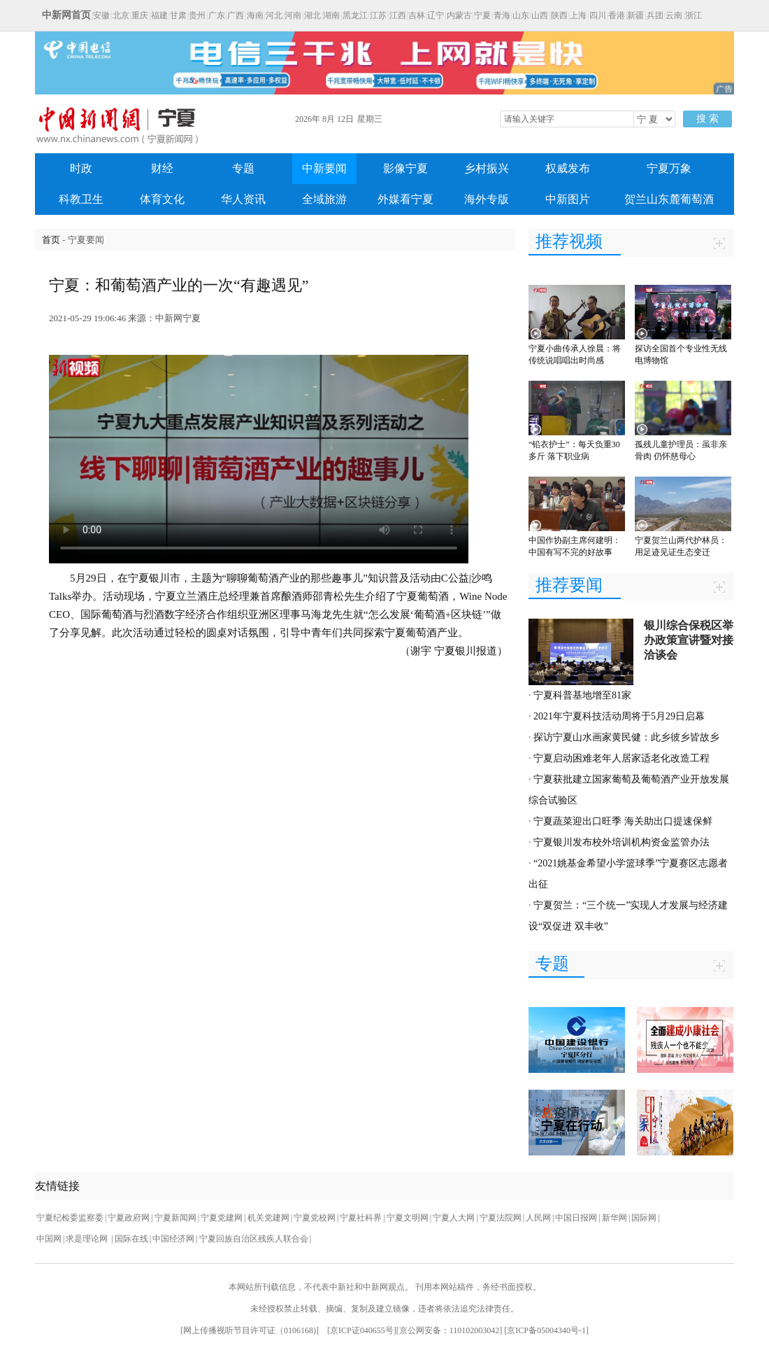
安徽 (101, 15)
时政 (81, 168)
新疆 (635, 15)
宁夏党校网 (315, 1218)
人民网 (538, 1218)
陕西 (559, 15)
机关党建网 (268, 1218)
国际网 (643, 1218)
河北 (274, 15)
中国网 (49, 1239)
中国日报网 (576, 1218)
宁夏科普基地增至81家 (582, 695)
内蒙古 (459, 15)
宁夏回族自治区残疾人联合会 (253, 1239)
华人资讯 (243, 199)
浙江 (693, 15)
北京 (121, 15)
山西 (539, 15)
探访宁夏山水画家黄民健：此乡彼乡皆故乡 (626, 737)
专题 (243, 168)
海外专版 (486, 199)
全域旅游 (324, 199)
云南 (674, 15)
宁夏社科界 (361, 1218)
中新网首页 (66, 15)
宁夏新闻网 (175, 1218)
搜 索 (707, 118)
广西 (235, 15)
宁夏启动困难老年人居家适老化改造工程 (621, 758)
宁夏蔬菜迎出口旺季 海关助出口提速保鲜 (622, 821)
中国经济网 (173, 1239)
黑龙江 (355, 15)
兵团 (655, 15)
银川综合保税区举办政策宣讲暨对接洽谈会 (688, 640)
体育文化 (162, 199)
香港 (616, 15)
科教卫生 (81, 199)
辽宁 (435, 15)
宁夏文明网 (408, 1218)
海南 (255, 15)
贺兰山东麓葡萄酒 (669, 199)
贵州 (197, 15)
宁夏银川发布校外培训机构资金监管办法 (621, 842)
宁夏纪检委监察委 (69, 1218)
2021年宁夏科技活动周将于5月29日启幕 (619, 716)
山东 (520, 15)
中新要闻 (324, 168)
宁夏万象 (669, 168)
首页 (51, 239)
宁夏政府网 (129, 1218)
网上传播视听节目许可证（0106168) (249, 1330)
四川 (597, 15)
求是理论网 (88, 1239)
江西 (397, 15)
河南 (293, 15)
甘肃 (178, 15)
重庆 (139, 15)
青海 (502, 15)
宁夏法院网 (501, 1218)
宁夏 (482, 15)
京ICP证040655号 (362, 1330)
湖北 (312, 15)
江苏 (378, 15)
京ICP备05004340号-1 (546, 1330)
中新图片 (567, 199)
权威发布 (567, 168)
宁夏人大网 (454, 1218)
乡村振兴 (486, 168)
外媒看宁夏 (405, 199)
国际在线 (131, 1239)
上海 (578, 15)
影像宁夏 (405, 168)
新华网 (614, 1218)
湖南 (331, 15)
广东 (216, 15)
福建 (159, 15)
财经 (162, 168)
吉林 (416, 15)
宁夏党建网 (222, 1218)
